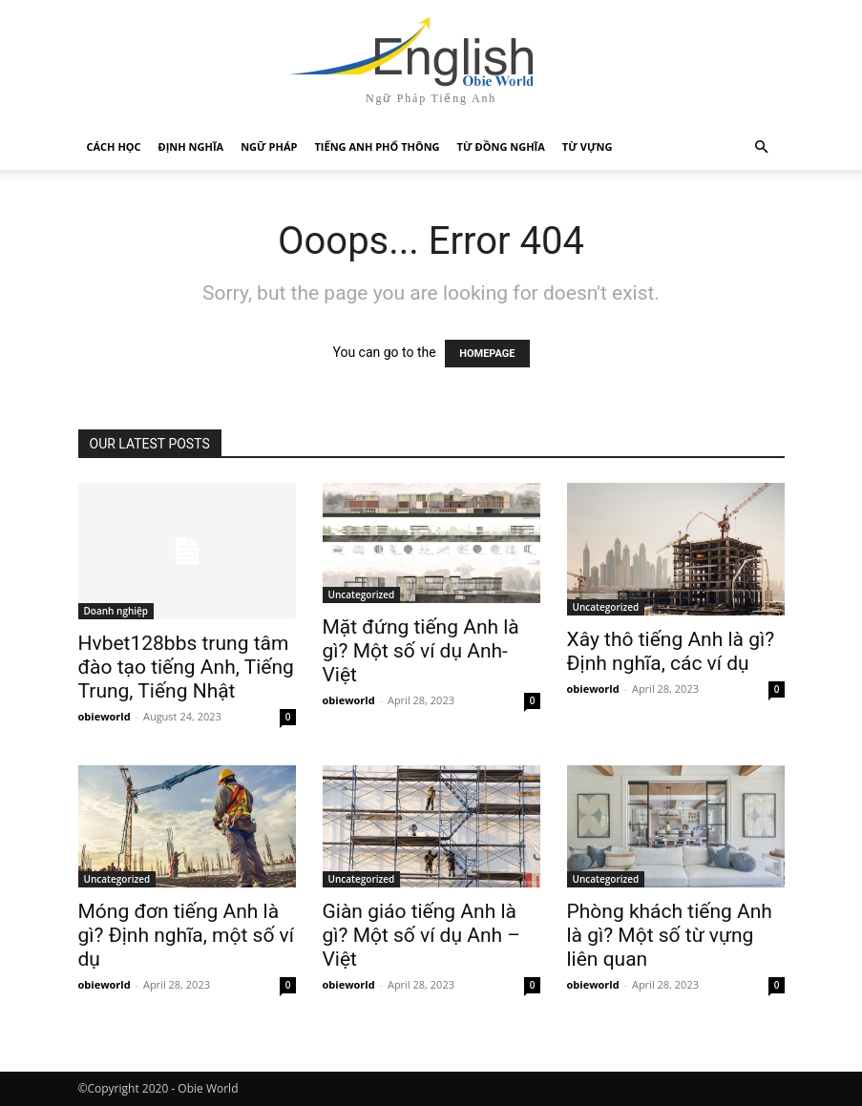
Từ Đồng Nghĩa (501, 146)
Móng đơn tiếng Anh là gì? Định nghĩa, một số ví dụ (186, 935)
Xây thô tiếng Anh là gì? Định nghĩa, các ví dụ (671, 651)
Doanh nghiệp (116, 610)
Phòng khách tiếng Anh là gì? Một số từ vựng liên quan (669, 935)
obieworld (104, 716)
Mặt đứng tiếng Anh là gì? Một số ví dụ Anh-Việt (421, 651)
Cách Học (114, 146)
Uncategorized (361, 594)
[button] (762, 147)
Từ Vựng (587, 146)
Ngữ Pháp (269, 146)
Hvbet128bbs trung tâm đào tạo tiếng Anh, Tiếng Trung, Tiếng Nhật (186, 667)
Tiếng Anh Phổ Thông (376, 146)
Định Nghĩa (191, 146)
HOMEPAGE (487, 353)
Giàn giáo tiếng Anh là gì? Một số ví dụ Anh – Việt (422, 935)
